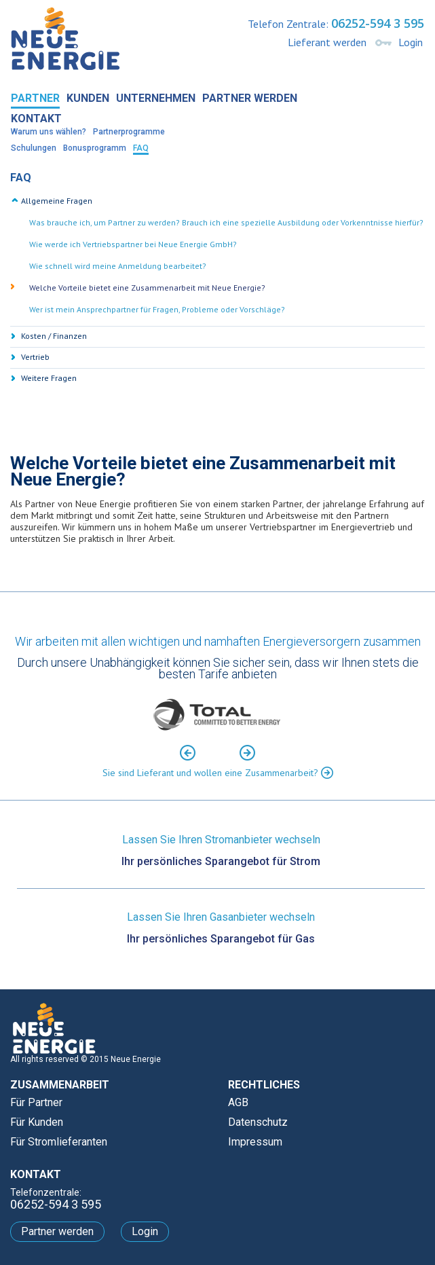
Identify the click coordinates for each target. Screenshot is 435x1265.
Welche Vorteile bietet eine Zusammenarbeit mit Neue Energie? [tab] (147, 287)
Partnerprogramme (129, 131)
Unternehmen (155, 98)
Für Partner (36, 1102)
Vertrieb (35, 357)
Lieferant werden (327, 42)
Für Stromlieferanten (58, 1141)
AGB (238, 1102)
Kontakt (36, 118)
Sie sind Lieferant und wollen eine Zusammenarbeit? (217, 772)
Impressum (255, 1141)
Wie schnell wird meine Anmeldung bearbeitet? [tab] (117, 266)
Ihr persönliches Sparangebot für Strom (220, 862)
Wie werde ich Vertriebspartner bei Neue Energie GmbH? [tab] (133, 244)
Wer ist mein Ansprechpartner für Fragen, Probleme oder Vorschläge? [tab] (157, 309)
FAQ (141, 148)
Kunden (88, 98)
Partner (35, 98)
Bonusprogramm (94, 148)
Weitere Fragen (49, 378)
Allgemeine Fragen (56, 201)
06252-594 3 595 (377, 23)
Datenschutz (258, 1122)
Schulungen (33, 148)
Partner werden (249, 98)
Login (410, 42)
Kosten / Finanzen (54, 336)
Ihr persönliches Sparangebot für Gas (221, 939)
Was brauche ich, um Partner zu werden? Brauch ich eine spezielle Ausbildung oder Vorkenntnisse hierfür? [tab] (226, 222)
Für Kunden (36, 1122)
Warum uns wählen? (48, 131)
